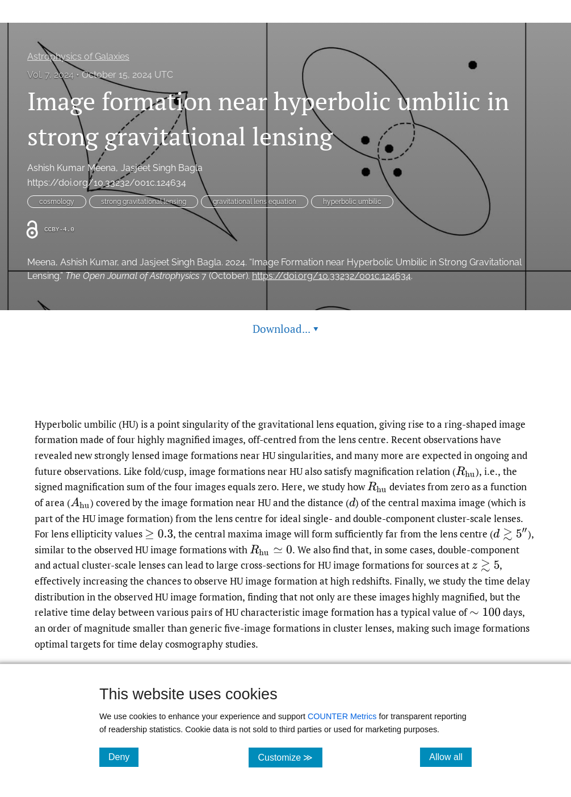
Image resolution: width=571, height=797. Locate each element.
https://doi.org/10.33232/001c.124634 (106, 182)
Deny (123, 757)
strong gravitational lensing (143, 202)
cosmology (56, 202)
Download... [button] (285, 328)
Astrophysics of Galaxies (78, 56)
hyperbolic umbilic (352, 202)
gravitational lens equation (254, 202)
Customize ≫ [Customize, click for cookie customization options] (290, 757)
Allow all (450, 757)
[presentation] (466, 471)
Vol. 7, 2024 (50, 74)
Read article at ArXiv (286, 389)
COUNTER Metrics (342, 716)
